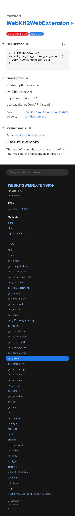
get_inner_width (16, 304)
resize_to (13, 456)
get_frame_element (18, 287)
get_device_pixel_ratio (20, 277)
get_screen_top (16, 369)
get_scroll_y (14, 390)
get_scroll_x (14, 385)
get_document (16, 282)
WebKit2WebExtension (31, 185)
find (10, 249)
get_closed (14, 260)
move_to (12, 428)
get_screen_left (16, 363)
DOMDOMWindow (18, 208)
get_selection (15, 396)
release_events (16, 445)
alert (10, 222)
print (10, 434)
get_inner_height (17, 298)
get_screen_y (15, 380)
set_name (13, 477)
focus (11, 255)
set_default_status (18, 472)
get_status (13, 407)
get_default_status (18, 271)
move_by (12, 423)
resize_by (13, 450)
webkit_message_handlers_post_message (30, 494)
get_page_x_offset (18, 347)
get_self (12, 401)
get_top (12, 412)
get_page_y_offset (18, 353)
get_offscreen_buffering (21, 320)
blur (10, 228)
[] (4, 43)
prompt (12, 439)
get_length (14, 309)
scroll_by (12, 461)
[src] (65, 44)
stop (10, 488)
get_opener (14, 325)
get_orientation (16, 331)
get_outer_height (17, 336)
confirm (12, 244)
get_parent (14, 358)
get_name (13, 315)
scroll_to (12, 466)
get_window (14, 418)
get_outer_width (17, 342)
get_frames (14, 293)
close (10, 239)
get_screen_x (15, 374)
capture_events (16, 233)
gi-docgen (14, 504)
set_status (13, 483)
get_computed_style (19, 266)
